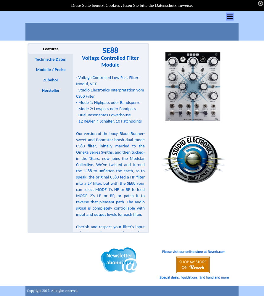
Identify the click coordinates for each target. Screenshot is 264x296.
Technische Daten (51, 59)
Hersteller (50, 90)
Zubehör (50, 80)
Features (50, 49)
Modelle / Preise (50, 69)
